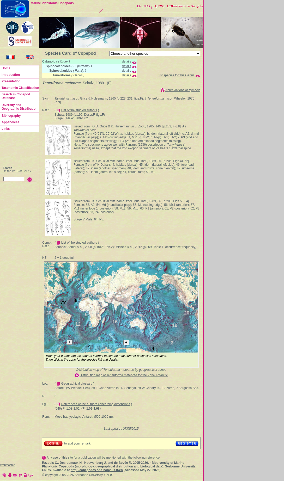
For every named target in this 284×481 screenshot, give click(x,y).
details (126, 61)
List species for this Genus (176, 75)
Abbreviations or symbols (182, 90)
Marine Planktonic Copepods (52, 3)
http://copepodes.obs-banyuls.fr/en (97, 470)
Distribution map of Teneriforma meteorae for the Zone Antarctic (124, 375)
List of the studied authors (79, 110)
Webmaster (7, 464)
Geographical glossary (76, 383)
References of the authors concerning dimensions (95, 404)
